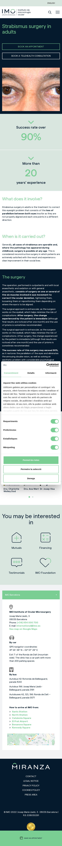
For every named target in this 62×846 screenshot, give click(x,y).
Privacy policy (31, 786)
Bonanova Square (21, 724)
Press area (31, 795)
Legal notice (31, 781)
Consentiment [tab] (11, 373)
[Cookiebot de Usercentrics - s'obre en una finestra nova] (46, 365)
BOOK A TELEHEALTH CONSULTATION (31, 56)
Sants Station (19, 712)
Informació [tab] (50, 373)
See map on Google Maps (23, 629)
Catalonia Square (21, 718)
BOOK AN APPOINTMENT (31, 47)
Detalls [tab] (31, 373)
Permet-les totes (31, 460)
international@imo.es (28, 626)
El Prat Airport (20, 721)
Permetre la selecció (31, 469)
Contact (31, 776)
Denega (31, 478)
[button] (29, 497)
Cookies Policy (31, 790)
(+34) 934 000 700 (27, 622)
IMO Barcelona (31, 595)
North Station (20, 715)
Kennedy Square (21, 728)
